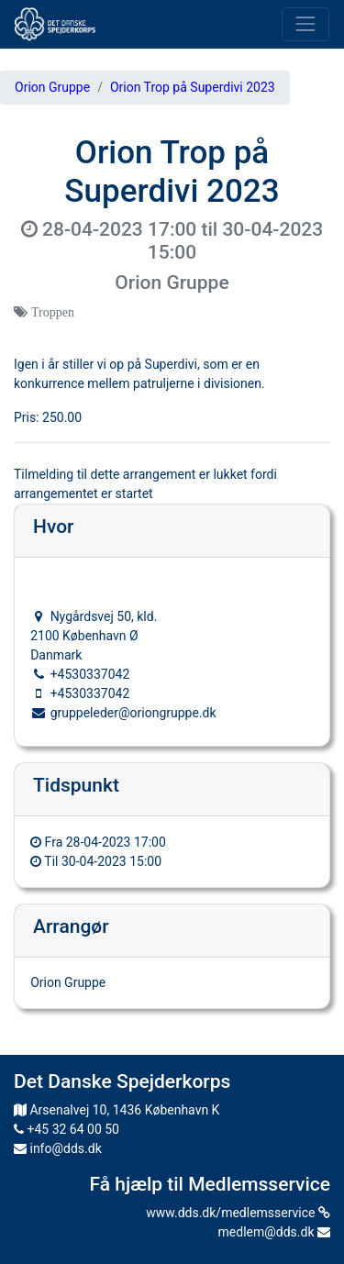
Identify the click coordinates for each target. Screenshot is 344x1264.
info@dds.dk (58, 1148)
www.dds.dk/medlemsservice (238, 1212)
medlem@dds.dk (274, 1232)
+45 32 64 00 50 (66, 1129)
